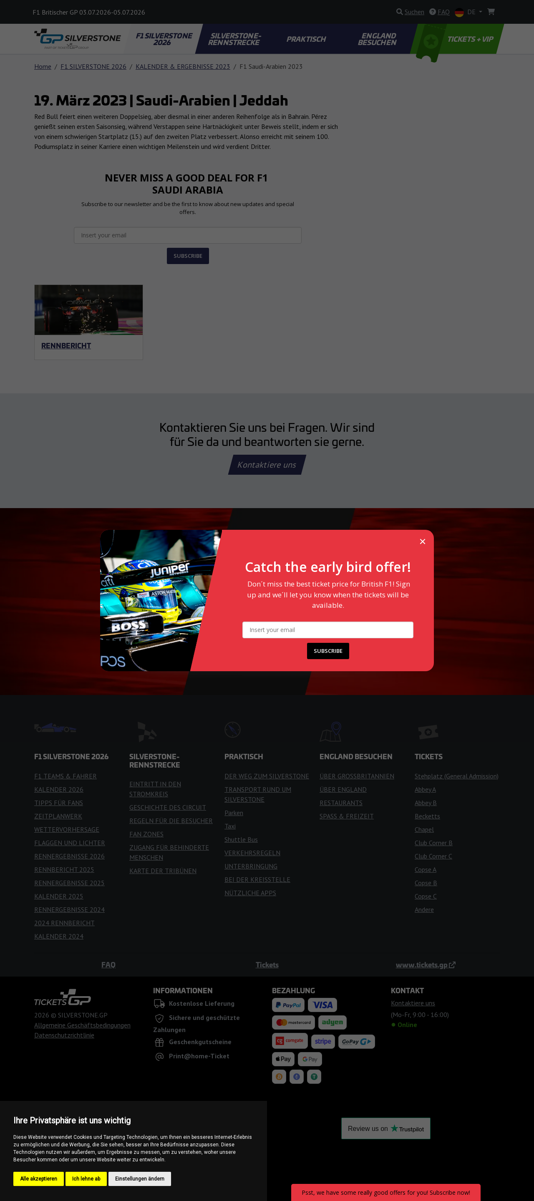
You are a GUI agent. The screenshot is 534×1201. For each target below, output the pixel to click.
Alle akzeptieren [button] (38, 1179)
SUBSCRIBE (328, 651)
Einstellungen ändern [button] (139, 1179)
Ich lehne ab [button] (86, 1179)
